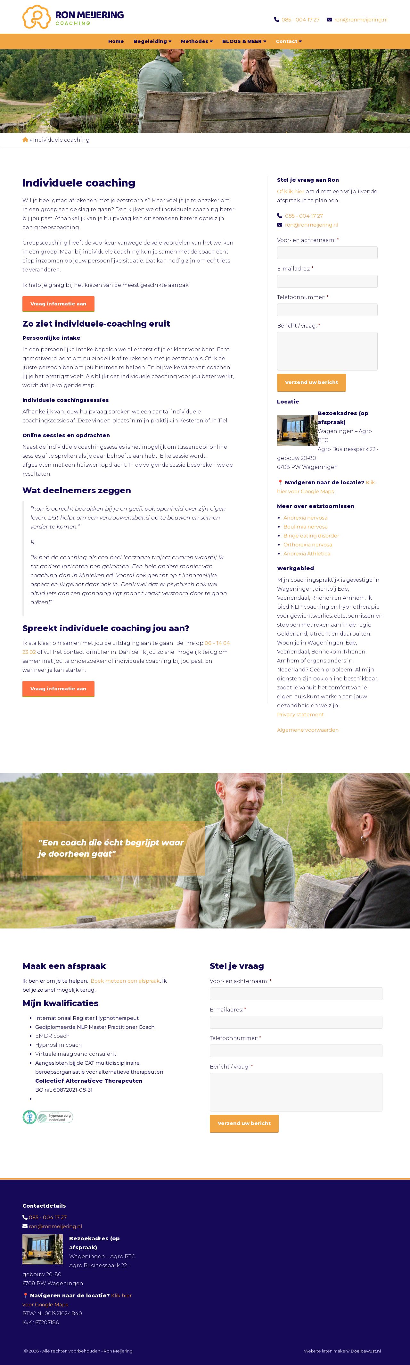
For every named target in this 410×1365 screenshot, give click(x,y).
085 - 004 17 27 (300, 20)
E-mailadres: (295, 269)
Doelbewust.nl (366, 1350)
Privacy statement (300, 715)
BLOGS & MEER (244, 41)
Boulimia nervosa (305, 527)
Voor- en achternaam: (308, 240)
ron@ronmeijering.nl (361, 20)
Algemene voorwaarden (308, 730)
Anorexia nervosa (305, 518)
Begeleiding (152, 41)
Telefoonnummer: (303, 297)
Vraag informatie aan (58, 304)
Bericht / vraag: (298, 326)
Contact (289, 41)
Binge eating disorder (311, 536)
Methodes (197, 41)
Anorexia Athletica (306, 554)
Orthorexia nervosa (307, 545)
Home (116, 41)
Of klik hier (291, 191)
